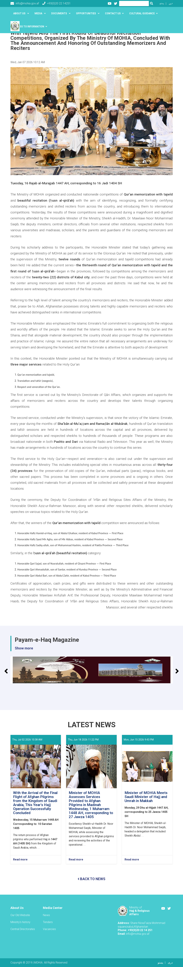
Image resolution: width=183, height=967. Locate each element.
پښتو (162, 3)
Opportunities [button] (86, 13)
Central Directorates (22, 929)
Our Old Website (20, 915)
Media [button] (39, 13)
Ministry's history (20, 922)
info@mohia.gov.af (24, 3)
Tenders (48, 922)
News (46, 915)
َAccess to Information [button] (28, 26)
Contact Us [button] (113, 13)
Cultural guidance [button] (142, 13)
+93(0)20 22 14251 (56, 3)
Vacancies (49, 929)
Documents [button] (59, 13)
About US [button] (19, 13)
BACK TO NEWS (91, 879)
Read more (20, 859)
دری (171, 3)
